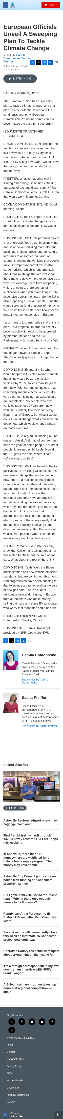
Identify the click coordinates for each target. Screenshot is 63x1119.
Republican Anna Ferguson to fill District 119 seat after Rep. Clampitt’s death (30, 917)
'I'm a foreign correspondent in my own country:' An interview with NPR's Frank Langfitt (31, 969)
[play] (5, 1114)
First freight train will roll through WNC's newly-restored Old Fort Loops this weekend (30, 839)
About (10, 1045)
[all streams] (58, 1115)
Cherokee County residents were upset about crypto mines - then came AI (31, 952)
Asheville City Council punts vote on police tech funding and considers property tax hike (29, 880)
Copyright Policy (15, 1059)
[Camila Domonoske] (10, 660)
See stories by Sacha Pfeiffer (39, 726)
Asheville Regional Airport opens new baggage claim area (30, 822)
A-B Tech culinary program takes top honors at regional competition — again (29, 988)
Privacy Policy (14, 1066)
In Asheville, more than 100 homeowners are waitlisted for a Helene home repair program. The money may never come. (27, 859)
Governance (13, 1087)
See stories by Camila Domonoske (35, 681)
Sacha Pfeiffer (34, 698)
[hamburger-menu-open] (5, 5)
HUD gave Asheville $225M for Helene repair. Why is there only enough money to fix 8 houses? (30, 898)
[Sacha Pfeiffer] (10, 703)
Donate (52, 5)
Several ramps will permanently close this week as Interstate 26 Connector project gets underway (30, 936)
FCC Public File (15, 1080)
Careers (11, 1102)
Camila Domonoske (14, 57)
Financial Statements (18, 1095)
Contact (11, 1052)
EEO (9, 1073)
